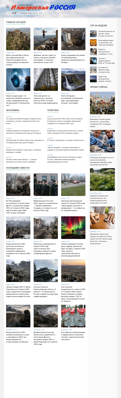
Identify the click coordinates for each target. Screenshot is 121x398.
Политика (53, 110)
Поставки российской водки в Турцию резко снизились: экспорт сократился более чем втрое (25, 120)
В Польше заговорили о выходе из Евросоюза (66, 139)
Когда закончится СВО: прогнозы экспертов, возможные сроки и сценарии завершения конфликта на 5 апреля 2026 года (66, 120)
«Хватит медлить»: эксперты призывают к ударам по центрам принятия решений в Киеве (66, 147)
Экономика (12, 110)
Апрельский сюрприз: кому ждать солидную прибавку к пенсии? (25, 150)
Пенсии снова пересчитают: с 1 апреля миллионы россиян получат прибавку (25, 159)
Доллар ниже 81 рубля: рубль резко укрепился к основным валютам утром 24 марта (25, 140)
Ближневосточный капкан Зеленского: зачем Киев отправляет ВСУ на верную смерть (66, 131)
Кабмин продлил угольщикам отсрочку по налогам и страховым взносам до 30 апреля (25, 131)
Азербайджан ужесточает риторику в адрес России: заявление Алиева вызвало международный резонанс (66, 158)
